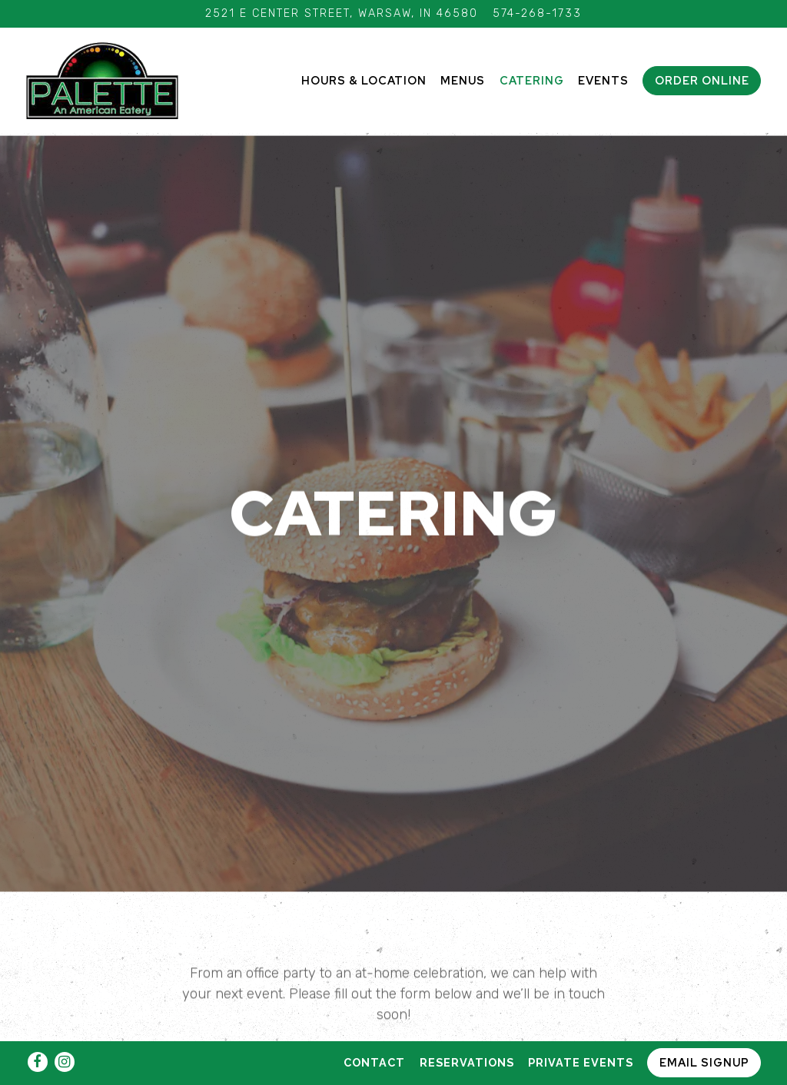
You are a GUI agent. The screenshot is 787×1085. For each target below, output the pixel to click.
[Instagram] (65, 1062)
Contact (374, 1062)
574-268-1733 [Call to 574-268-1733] (537, 13)
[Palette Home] (103, 79)
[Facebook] (38, 1062)
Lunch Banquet (492, 1031)
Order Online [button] (702, 80)
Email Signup (704, 1062)
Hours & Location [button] (364, 80)
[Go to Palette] (341, 13)
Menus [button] (462, 80)
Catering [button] (532, 80)
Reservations (467, 1062)
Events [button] (603, 80)
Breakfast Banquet (296, 1031)
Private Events (580, 1062)
